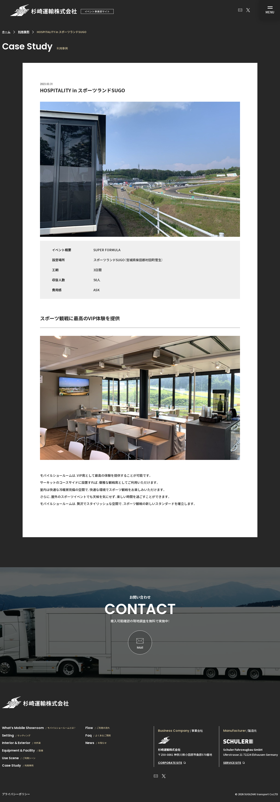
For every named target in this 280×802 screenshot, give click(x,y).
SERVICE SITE (232, 763)
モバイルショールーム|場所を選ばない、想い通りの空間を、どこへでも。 (62, 10)
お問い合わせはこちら (140, 642)
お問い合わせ (240, 10)
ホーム (6, 32)
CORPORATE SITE (170, 763)
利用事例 (23, 32)
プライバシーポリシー (16, 794)
